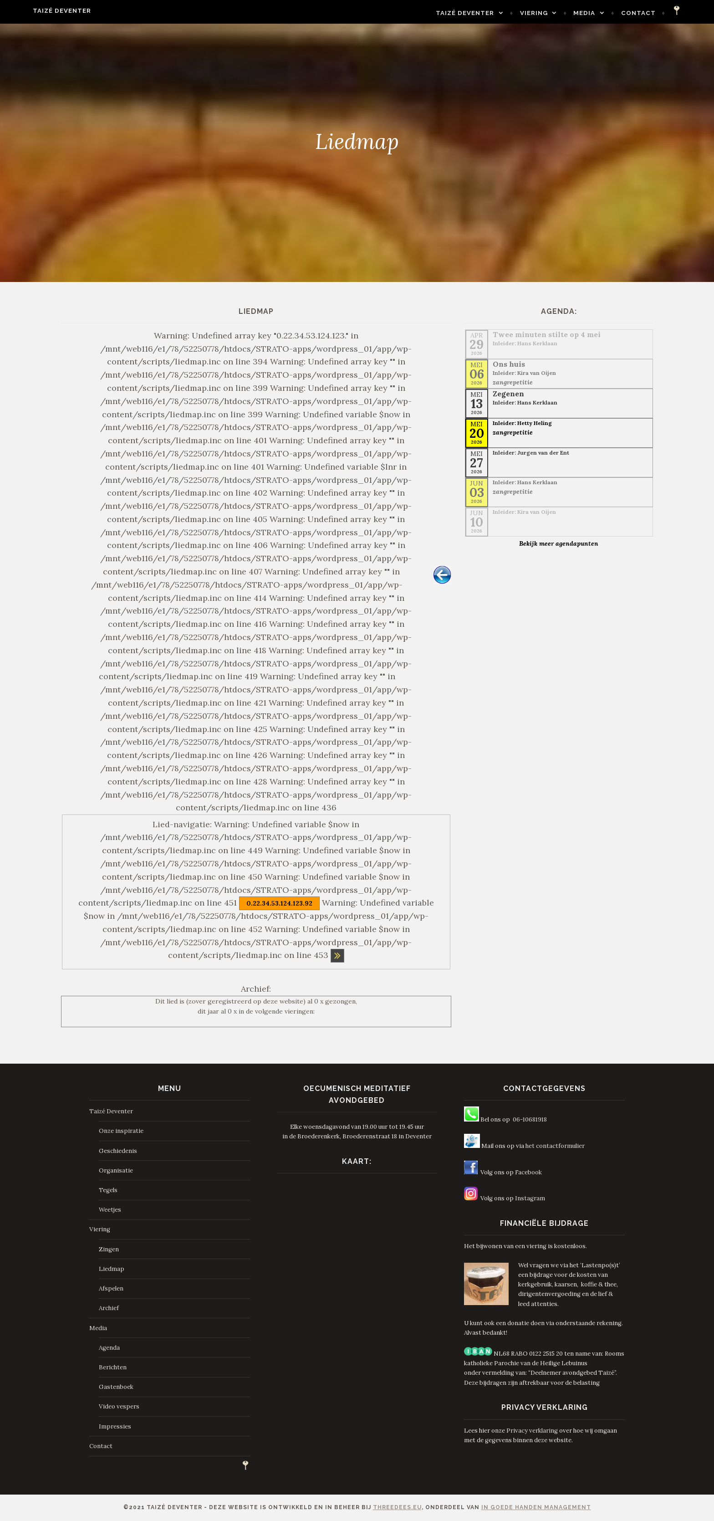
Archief (109, 1308)
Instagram (530, 1198)
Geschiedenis (118, 1151)
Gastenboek (116, 1387)
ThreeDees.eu (397, 1507)
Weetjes (110, 1210)
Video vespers (119, 1406)
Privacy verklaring (532, 1430)
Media (606, 13)
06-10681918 (530, 1119)
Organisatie (116, 1170)
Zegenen (508, 393)
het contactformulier (555, 1146)
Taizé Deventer (41, 10)
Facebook (528, 1172)
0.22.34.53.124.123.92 (279, 903)
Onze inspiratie (121, 1131)
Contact (660, 13)
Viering (555, 13)
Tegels (108, 1190)
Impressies (115, 1426)
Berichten (113, 1367)
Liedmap (111, 1269)
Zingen (109, 1249)
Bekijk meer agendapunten (558, 543)
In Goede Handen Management (536, 1507)
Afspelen (111, 1288)
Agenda (109, 1348)
